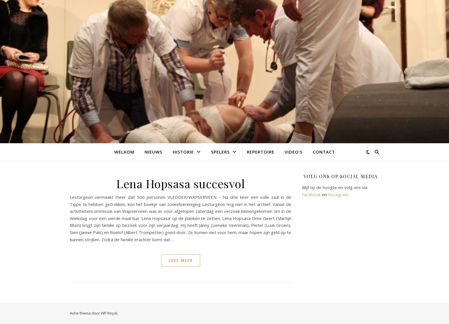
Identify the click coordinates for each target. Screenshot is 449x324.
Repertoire (260, 152)
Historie (183, 152)
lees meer (181, 260)
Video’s (293, 152)
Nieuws (153, 152)
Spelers (220, 152)
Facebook (311, 194)
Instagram (338, 194)
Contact (324, 152)
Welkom (124, 152)
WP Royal (109, 313)
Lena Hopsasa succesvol (180, 183)
